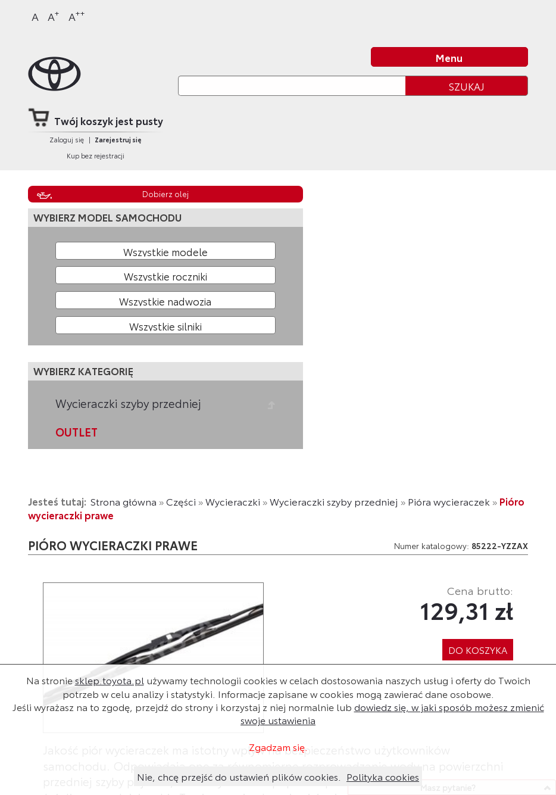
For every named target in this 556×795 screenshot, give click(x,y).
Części (181, 501)
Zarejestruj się (118, 139)
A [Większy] (54, 16)
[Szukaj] (291, 85)
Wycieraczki (232, 501)
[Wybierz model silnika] (165, 325)
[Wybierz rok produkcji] (165, 275)
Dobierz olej (165, 193)
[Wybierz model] (165, 251)
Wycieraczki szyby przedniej (128, 403)
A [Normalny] (35, 16)
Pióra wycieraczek (449, 501)
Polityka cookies (382, 776)
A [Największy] (76, 16)
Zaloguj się (66, 139)
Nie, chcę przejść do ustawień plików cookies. (239, 776)
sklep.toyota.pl (109, 680)
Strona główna (123, 501)
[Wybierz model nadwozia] (165, 300)
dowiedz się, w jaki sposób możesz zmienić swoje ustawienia (392, 713)
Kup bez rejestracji (95, 155)
